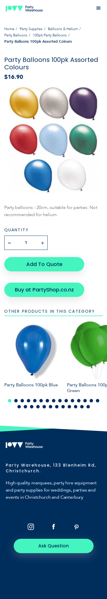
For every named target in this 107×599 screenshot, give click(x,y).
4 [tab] (28, 400)
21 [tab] (50, 406)
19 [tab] (38, 406)
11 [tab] (72, 400)
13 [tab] (85, 400)
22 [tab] (56, 406)
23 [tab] (63, 406)
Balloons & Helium (63, 29)
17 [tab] (25, 406)
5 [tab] (35, 400)
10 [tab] (66, 400)
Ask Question (53, 546)
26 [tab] (82, 406)
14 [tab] (91, 400)
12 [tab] (78, 400)
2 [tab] (16, 400)
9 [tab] (60, 400)
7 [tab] (47, 400)
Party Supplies (31, 29)
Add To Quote (44, 264)
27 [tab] (88, 406)
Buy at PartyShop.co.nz (44, 289)
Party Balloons (15, 35)
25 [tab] (75, 406)
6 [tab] (41, 400)
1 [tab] (9, 400)
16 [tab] (19, 406)
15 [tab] (97, 400)
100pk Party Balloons (50, 35)
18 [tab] (31, 406)
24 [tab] (69, 406)
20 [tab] (44, 406)
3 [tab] (22, 400)
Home (9, 29)
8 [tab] (53, 400)
